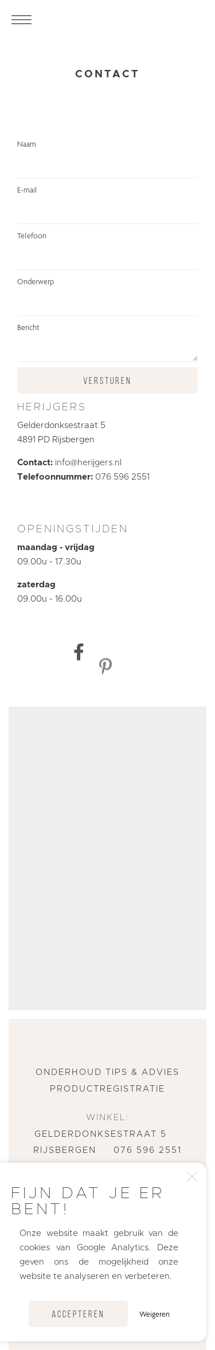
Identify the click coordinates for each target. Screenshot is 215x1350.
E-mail (107, 204)
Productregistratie (107, 1089)
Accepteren (78, 1315)
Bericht (107, 342)
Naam (107, 158)
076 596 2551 (122, 477)
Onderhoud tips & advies (107, 1072)
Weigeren (154, 1313)
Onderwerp (107, 296)
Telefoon (107, 250)
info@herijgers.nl (88, 462)
